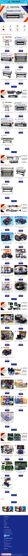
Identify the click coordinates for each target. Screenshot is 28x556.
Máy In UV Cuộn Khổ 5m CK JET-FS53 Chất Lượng (20, 129)
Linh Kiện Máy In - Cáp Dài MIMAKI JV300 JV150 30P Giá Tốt (21, 276)
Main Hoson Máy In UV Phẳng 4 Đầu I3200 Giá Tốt (20, 455)
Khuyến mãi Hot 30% (7, 540)
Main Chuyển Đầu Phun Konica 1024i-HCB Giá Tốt (7, 488)
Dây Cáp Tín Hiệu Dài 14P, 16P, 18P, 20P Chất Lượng (7, 292)
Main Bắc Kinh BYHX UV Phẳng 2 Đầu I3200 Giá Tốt (7, 472)
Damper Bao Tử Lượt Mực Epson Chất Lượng (7, 276)
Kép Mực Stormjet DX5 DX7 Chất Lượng (21, 243)
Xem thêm (13, 86)
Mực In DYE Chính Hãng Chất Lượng (21, 390)
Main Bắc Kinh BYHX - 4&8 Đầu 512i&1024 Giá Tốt (21, 472)
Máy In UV (5, 542)
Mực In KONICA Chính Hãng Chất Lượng (21, 406)
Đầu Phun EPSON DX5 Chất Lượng (7, 324)
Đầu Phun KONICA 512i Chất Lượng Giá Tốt (21, 341)
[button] (2, 14)
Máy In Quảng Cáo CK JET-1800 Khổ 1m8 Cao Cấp (7, 80)
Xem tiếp (7, 67)
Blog (5, 520)
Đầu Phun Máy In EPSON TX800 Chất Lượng (7, 357)
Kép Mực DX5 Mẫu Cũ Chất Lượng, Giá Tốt (21, 259)
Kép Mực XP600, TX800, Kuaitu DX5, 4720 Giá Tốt (7, 259)
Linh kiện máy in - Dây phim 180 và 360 (21, 292)
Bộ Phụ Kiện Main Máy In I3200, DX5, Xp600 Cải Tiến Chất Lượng (7, 455)
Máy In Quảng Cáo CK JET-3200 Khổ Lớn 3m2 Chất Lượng (21, 63)
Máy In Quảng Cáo (7, 543)
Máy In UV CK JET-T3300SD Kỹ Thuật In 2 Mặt (21, 47)
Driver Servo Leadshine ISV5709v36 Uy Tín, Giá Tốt (7, 243)
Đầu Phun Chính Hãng (8, 546)
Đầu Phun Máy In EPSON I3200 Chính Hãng (20, 325)
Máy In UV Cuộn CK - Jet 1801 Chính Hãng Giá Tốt (7, 145)
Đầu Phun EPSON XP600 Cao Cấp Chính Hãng (7, 341)
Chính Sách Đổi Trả (7, 529)
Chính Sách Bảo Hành (8, 532)
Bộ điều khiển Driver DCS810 (7, 226)
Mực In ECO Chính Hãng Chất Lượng (7, 406)
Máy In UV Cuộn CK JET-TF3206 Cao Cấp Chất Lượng (7, 63)
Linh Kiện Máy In (7, 545)
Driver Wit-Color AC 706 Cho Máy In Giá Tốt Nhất (21, 227)
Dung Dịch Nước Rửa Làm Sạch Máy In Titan (7, 423)
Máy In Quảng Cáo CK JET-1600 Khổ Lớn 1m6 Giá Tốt (21, 80)
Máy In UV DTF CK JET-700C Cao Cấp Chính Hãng (7, 47)
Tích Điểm (5, 523)
